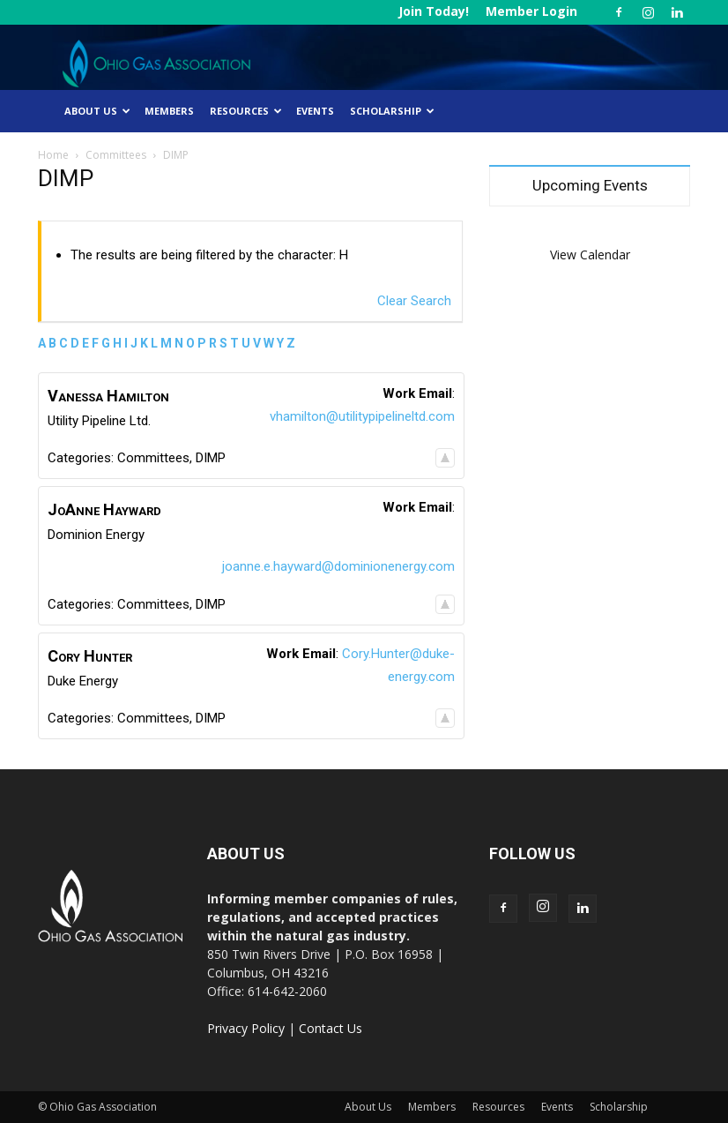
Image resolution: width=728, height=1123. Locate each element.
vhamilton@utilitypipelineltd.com (362, 416)
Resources (246, 110)
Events (315, 110)
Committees (115, 154)
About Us (97, 110)
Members (169, 110)
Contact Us (330, 1028)
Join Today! (433, 11)
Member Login (531, 11)
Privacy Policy (246, 1028)
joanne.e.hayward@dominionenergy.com (338, 566)
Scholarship (392, 110)
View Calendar (590, 254)
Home (53, 154)
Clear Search (414, 301)
